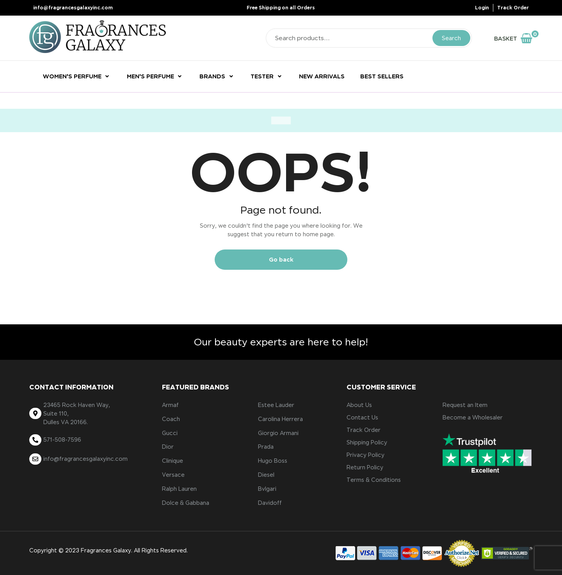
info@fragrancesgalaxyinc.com (73, 8)
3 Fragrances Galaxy (103, 550)
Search (451, 38)
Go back (281, 259)
